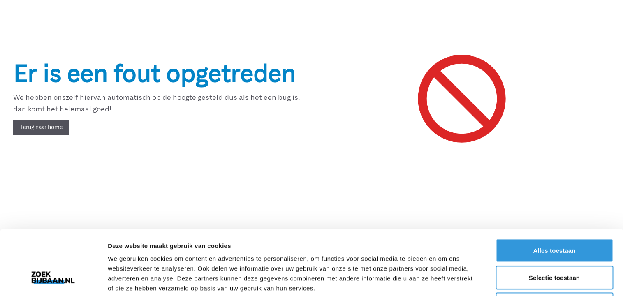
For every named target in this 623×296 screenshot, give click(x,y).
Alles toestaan (554, 194)
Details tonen (444, 279)
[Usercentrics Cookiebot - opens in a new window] (53, 280)
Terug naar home (41, 127)
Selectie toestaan (554, 221)
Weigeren (554, 248)
